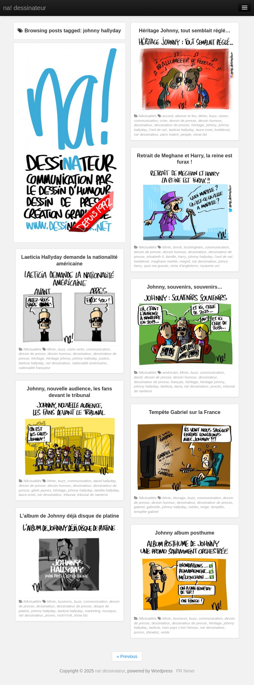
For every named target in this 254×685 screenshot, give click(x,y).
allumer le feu (186, 116)
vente (165, 632)
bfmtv (202, 116)
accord (167, 116)
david (138, 377)
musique (109, 611)
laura (178, 386)
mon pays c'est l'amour (180, 627)
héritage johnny (58, 358)
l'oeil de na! (158, 130)
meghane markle (164, 261)
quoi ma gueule (156, 266)
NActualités (148, 116)
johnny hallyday (200, 256)
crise (163, 120)
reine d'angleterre (184, 266)
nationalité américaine (89, 363)
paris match (169, 134)
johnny (211, 125)
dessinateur (143, 125)
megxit (185, 261)
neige (204, 507)
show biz (200, 134)
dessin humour (209, 120)
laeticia (154, 627)
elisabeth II (155, 256)
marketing (92, 611)
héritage (197, 125)
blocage (179, 498)
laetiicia (166, 386)
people (186, 134)
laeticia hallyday (181, 130)
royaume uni (209, 266)
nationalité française (35, 368)
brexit (177, 247)
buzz (213, 116)
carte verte (76, 349)
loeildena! (222, 130)
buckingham (193, 247)
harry (182, 256)
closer (223, 116)
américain (170, 372)
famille (171, 256)
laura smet (204, 130)
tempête (217, 507)
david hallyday (104, 481)
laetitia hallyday (107, 490)
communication (146, 120)
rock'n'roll (64, 615)
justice (104, 358)
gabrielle (153, 507)
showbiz (152, 632)
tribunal (69, 495)
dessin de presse (182, 120)
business (65, 601)
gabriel (139, 507)
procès (215, 386)
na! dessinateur (24, 7)
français (177, 382)
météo (193, 507)
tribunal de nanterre (92, 495)
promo (50, 615)
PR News (185, 670)
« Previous (126, 656)
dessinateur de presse (171, 125)
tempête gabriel (146, 512)
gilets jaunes (41, 490)
